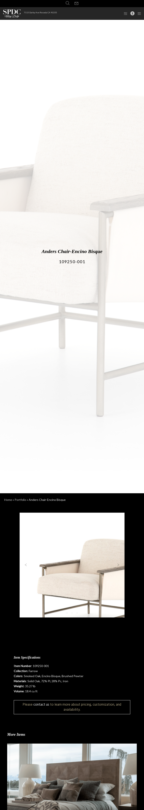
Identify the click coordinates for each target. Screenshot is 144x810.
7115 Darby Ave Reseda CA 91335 (40, 12)
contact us (41, 704)
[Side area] (124, 13)
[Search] (67, 3)
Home (8, 499)
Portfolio (20, 499)
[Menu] (137, 13)
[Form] (76, 3)
